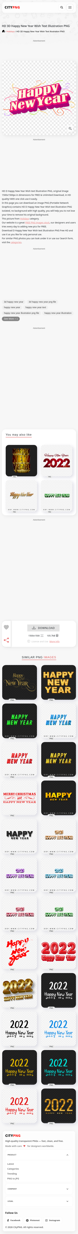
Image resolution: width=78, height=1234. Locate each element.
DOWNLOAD (43, 628)
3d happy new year (13, 302)
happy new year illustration (58, 313)
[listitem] (13, 1220)
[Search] (61, 7)
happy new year (12, 307)
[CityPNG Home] (12, 7)
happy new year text (35, 307)
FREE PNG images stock (37, 222)
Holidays (24, 218)
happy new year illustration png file (21, 313)
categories (16, 242)
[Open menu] (69, 7)
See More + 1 (11, 318)
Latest (10, 1164)
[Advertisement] (39, 50)
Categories (13, 1168)
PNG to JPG (13, 1178)
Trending (12, 1173)
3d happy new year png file (42, 302)
